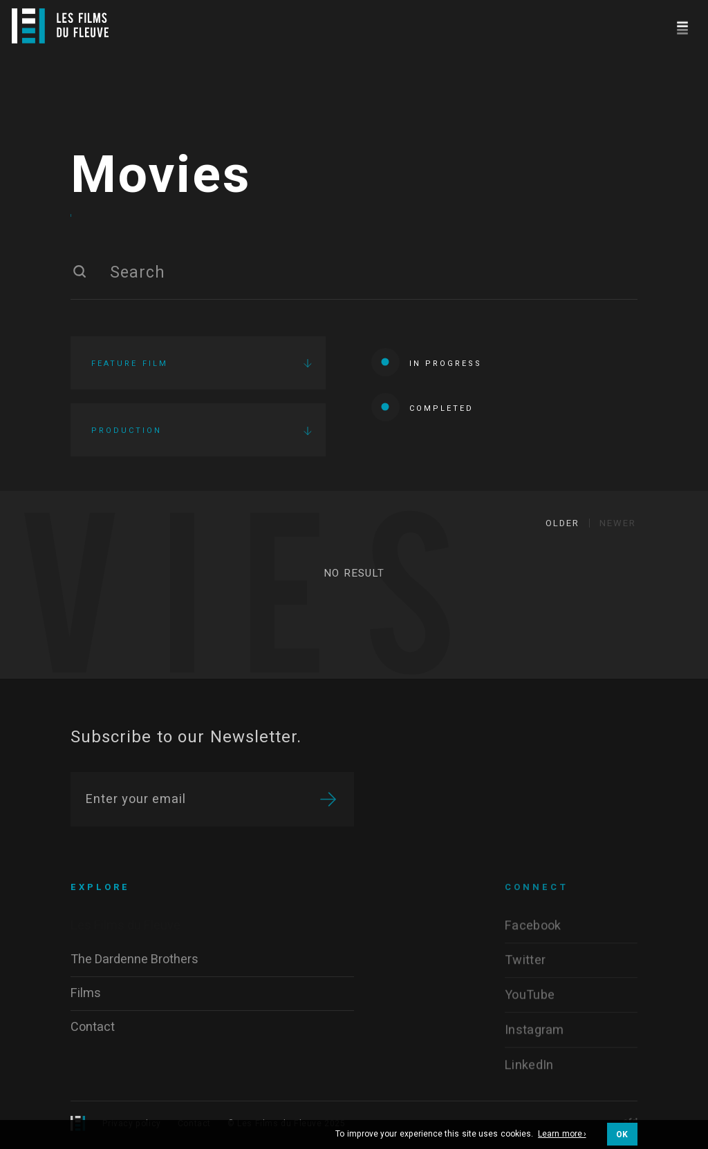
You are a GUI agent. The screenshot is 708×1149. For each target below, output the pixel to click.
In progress (426, 362)
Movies (161, 176)
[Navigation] (682, 26)
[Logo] (60, 26)
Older (562, 523)
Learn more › (562, 1134)
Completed (422, 407)
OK (622, 1134)
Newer (617, 523)
